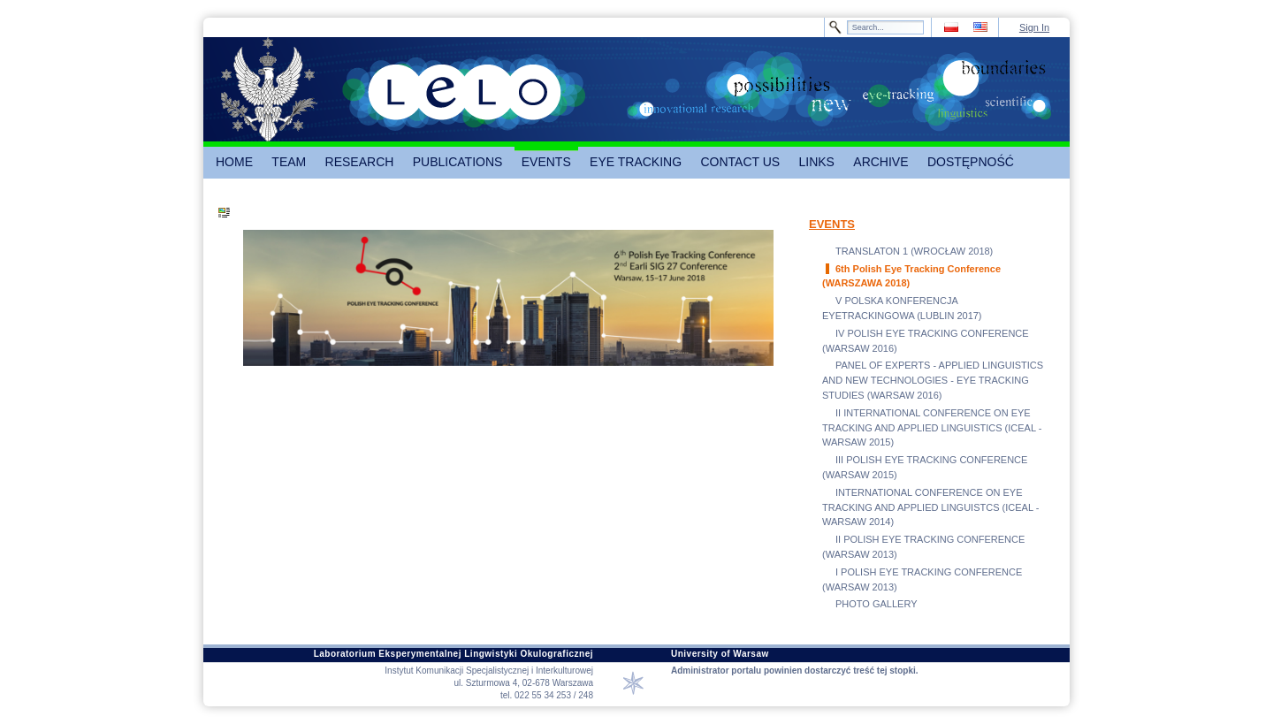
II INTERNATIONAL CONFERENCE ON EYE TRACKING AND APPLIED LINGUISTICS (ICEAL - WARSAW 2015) (931, 428)
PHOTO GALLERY (876, 603)
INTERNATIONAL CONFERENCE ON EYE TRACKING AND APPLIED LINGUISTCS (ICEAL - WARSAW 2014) (930, 507)
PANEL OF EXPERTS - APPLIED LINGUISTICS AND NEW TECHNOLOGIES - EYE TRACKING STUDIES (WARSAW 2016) (932, 380)
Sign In (1034, 27)
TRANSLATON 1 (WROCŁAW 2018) (914, 251)
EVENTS (832, 224)
